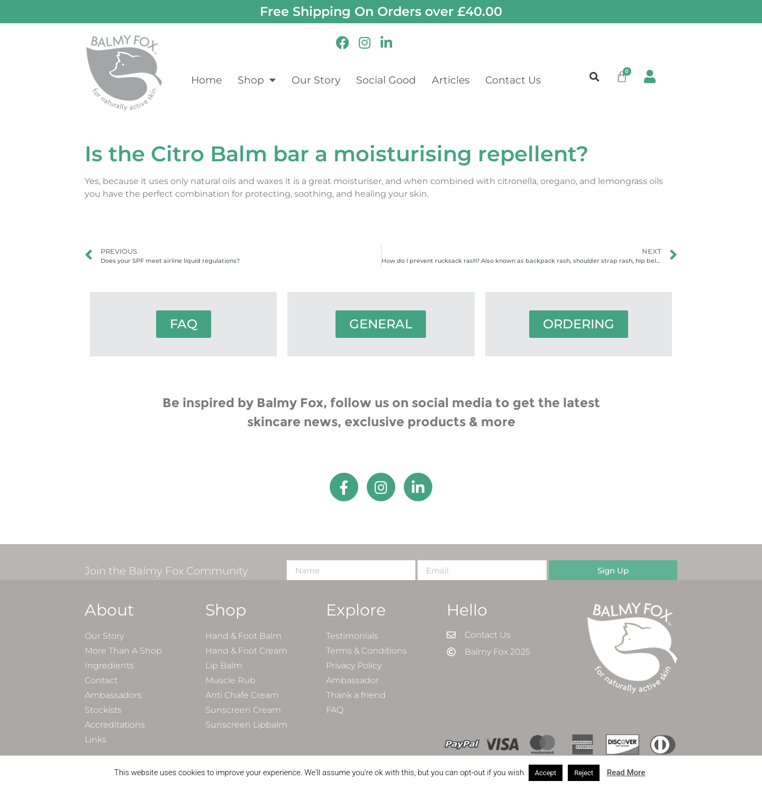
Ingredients (109, 665)
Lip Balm (223, 665)
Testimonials (352, 636)
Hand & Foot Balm (243, 636)
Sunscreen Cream (243, 710)
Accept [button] (546, 773)
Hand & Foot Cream (246, 651)
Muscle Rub (230, 680)
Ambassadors (113, 695)
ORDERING (578, 324)
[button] (594, 76)
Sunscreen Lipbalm (246, 725)
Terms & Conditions (366, 651)
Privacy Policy (354, 665)
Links (95, 739)
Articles (450, 80)
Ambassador (352, 680)
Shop (257, 79)
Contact (101, 680)
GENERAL (380, 324)
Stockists (103, 710)
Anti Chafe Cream (242, 695)
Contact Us (513, 80)
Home (206, 80)
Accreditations (115, 725)
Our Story (316, 80)
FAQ (183, 324)
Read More (626, 772)
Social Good (386, 80)
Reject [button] (583, 773)
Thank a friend (356, 695)
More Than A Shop (123, 651)
